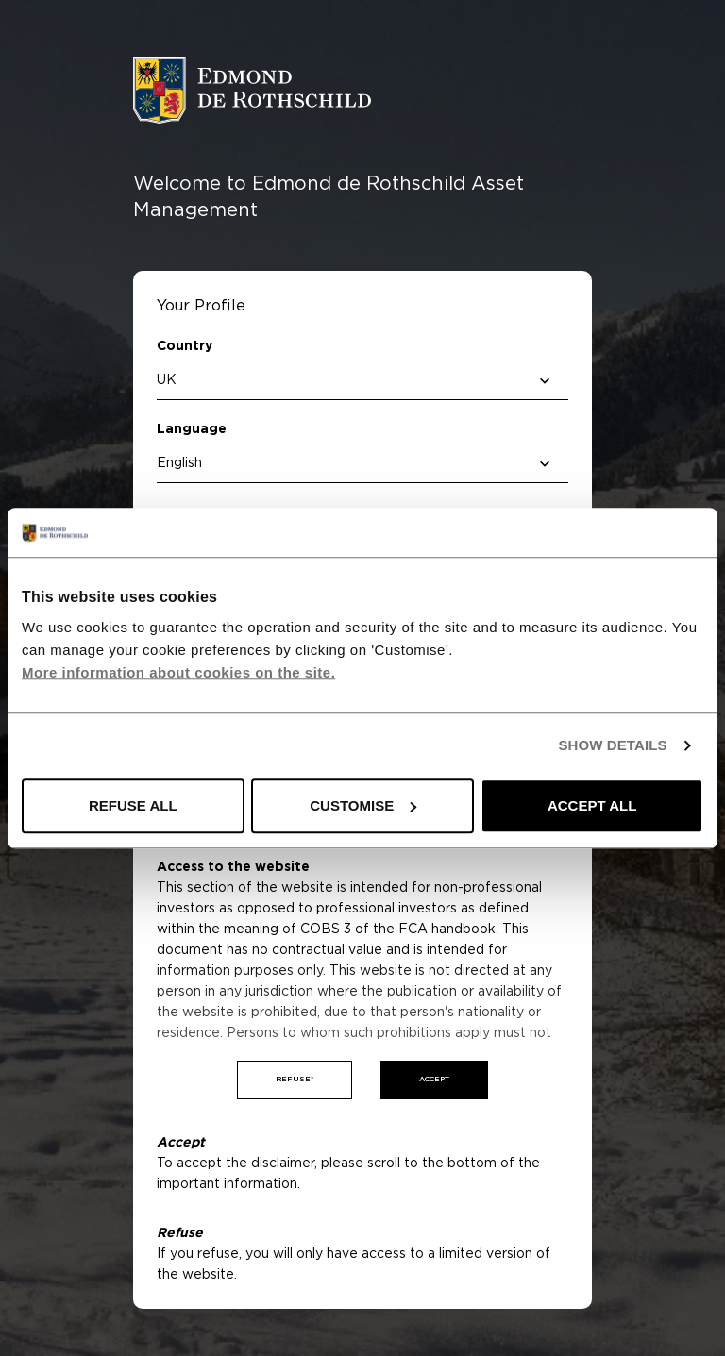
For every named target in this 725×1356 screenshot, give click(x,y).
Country (184, 346)
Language (192, 429)
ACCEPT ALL (592, 805)
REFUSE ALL (133, 805)
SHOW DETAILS (612, 746)
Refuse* (294, 1079)
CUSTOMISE (363, 805)
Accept (434, 1079)
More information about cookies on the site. (178, 672)
